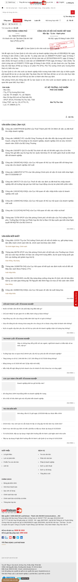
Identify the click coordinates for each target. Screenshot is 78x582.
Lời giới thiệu (8, 454)
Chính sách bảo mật (10, 494)
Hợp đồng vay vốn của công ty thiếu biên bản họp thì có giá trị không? (27, 318)
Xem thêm (71, 229)
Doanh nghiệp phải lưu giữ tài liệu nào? (30, 383)
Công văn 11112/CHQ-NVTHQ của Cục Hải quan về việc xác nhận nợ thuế (35, 210)
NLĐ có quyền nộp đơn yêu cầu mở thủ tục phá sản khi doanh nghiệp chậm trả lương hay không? (36, 328)
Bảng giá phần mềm (10, 483)
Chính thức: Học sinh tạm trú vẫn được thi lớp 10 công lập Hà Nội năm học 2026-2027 (32, 424)
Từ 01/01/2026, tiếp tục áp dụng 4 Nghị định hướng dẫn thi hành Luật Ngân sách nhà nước (34, 433)
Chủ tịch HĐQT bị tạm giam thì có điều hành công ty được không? (25, 314)
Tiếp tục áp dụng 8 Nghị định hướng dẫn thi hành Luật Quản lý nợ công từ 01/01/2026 (32, 438)
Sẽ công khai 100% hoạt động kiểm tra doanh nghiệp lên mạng (24, 393)
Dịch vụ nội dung (45, 470)
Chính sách (23, 246)
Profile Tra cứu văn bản (11, 462)
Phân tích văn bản (46, 458)
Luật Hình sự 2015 (44, 573)
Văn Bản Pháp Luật (8, 573)
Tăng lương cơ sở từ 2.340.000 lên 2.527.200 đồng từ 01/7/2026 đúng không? (30, 358)
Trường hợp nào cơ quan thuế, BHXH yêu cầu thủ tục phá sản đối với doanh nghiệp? (32, 353)
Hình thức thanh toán (10, 487)
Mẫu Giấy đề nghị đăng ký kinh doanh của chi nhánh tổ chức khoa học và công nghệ (32, 368)
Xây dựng (16, 260)
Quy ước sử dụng (9, 491)
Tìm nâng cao (69, 16)
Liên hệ (6, 466)
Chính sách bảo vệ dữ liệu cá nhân (15, 498)
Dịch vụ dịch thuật (46, 466)
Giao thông (9, 260)
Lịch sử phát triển (9, 458)
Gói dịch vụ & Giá (47, 2)
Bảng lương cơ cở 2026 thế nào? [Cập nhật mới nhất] (21, 363)
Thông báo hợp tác (10, 502)
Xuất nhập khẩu (10, 272)
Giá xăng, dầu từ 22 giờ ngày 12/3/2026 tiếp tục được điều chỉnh (39, 413)
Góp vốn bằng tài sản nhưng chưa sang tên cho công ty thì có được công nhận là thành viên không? (37, 323)
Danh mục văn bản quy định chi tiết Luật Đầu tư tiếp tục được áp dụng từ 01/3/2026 (32, 428)
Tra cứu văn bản (45, 454)
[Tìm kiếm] (73, 12)
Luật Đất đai (33, 573)
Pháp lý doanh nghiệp (47, 462)
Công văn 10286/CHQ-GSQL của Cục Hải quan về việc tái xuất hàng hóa (34, 290)
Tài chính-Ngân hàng (12, 246)
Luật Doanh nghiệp (21, 573)
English (60, 2)
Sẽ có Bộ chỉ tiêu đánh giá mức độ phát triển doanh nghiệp (23, 398)
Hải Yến (70, 117)
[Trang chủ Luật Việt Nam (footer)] (38, 510)
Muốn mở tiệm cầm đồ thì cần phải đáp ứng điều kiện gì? (22, 309)
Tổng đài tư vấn (45, 473)
